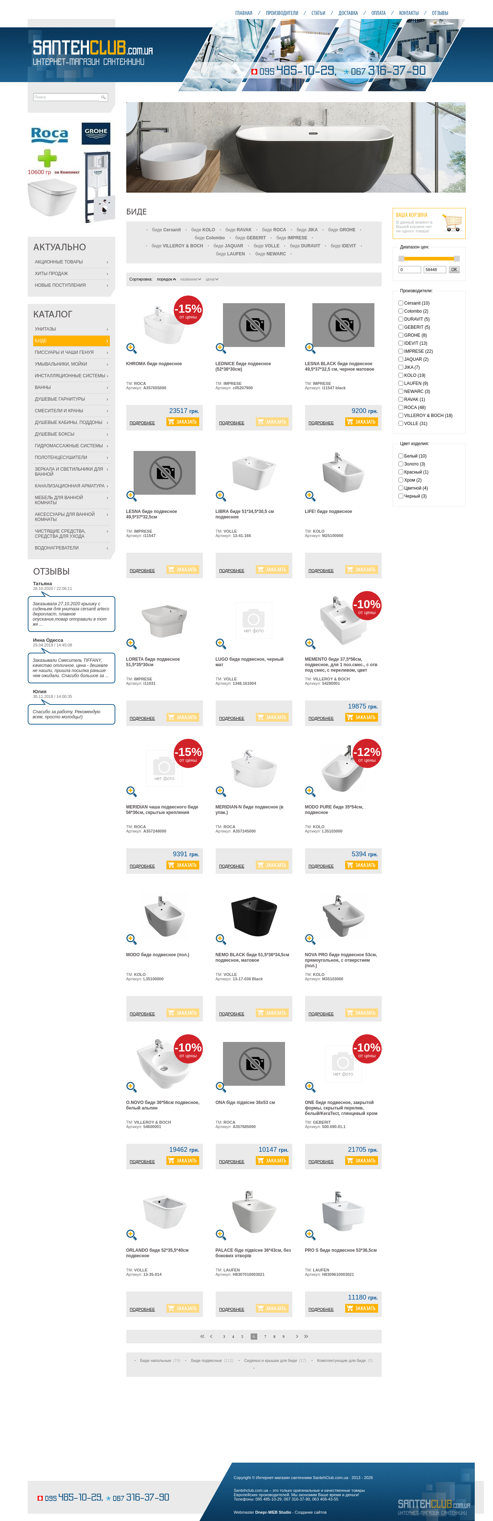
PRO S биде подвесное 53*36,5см (341, 1250)
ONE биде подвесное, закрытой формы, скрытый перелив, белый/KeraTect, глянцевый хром (341, 1108)
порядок (166, 279)
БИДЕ (41, 340)
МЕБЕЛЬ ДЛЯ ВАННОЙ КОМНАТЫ (59, 500)
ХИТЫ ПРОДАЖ (51, 273)
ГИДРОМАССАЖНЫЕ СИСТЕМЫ (69, 445)
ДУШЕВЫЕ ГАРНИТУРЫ (60, 399)
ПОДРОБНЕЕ (142, 423)
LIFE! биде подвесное (328, 511)
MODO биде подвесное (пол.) (157, 954)
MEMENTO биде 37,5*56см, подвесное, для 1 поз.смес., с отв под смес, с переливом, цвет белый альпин (341, 667)
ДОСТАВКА (348, 12)
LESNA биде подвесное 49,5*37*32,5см (151, 514)
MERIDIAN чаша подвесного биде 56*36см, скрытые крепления (162, 809)
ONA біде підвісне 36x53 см (245, 1102)
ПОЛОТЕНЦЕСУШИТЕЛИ (61, 457)
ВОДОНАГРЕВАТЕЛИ (57, 548)
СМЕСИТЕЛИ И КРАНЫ (59, 410)
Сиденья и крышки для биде (270, 1360)
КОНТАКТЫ (409, 12)
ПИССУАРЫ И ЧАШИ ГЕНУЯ (64, 352)
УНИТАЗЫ (45, 329)
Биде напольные (155, 1360)
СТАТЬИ (318, 12)
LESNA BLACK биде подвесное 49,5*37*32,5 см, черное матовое (339, 366)
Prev (136, 147)
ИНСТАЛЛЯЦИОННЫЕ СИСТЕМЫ (70, 375)
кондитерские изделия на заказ (65, 1487)
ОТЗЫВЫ (440, 12)
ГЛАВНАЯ (244, 12)
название (190, 279)
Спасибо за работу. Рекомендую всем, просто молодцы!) (66, 714)
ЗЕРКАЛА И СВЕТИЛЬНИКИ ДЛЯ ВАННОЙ (69, 472)
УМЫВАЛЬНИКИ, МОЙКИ (61, 364)
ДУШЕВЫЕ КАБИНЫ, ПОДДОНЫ (69, 422)
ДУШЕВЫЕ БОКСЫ (54, 434)
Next (456, 147)
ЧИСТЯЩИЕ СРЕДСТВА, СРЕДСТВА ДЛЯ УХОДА (60, 534)
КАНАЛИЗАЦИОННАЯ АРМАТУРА (70, 486)
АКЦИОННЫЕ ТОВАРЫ (59, 262)
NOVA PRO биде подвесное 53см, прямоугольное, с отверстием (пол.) (341, 960)
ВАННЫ (43, 387)
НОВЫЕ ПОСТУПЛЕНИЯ (60, 285)
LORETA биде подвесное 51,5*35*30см (153, 662)
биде (166, 229)
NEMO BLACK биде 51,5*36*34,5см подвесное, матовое (252, 957)
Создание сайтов (311, 1512)
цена (212, 279)
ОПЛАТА (378, 12)
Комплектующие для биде (341, 1360)
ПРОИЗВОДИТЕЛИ (282, 12)
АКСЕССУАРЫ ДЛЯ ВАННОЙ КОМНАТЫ (65, 517)
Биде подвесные (206, 1360)
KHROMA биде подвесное (154, 363)
